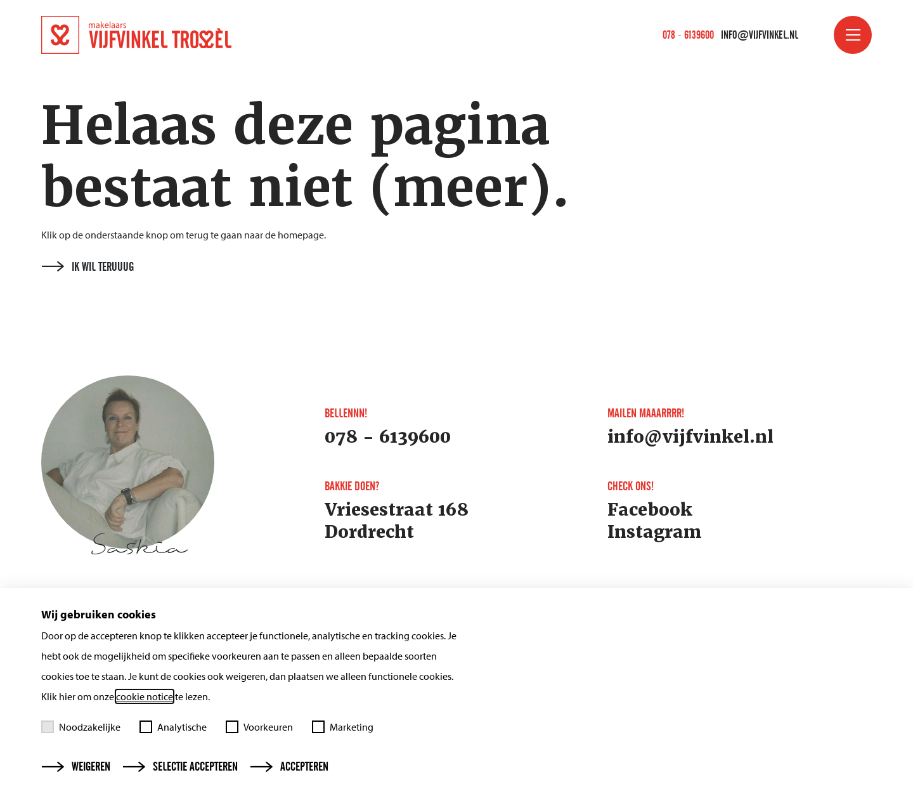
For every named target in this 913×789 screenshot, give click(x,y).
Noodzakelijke (80, 727)
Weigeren (76, 767)
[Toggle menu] (853, 35)
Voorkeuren (259, 727)
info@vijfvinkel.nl (759, 35)
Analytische (173, 727)
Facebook (649, 510)
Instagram (654, 532)
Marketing (342, 727)
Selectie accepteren (180, 767)
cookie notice (144, 696)
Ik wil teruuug (88, 267)
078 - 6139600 (688, 35)
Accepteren (289, 767)
